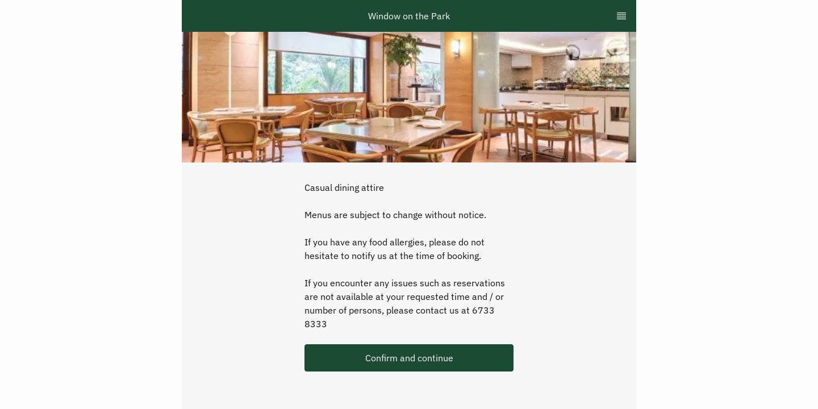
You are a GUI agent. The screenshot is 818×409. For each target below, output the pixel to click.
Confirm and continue (409, 358)
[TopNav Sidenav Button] (621, 16)
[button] (409, 358)
